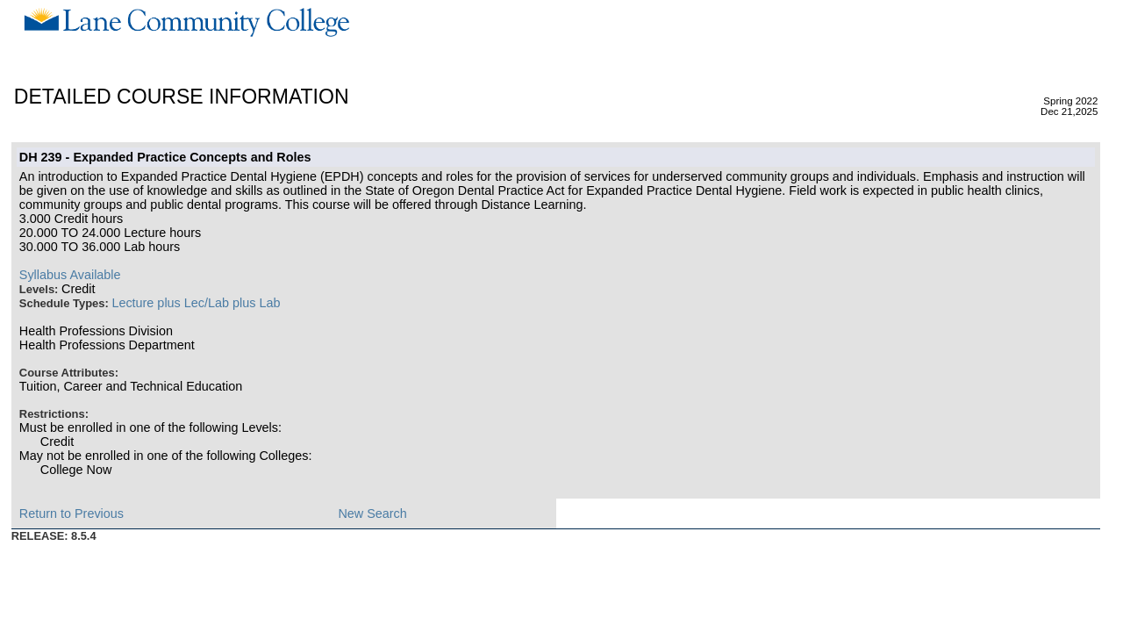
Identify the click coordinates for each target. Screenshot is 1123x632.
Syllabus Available (70, 275)
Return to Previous (71, 513)
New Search (372, 513)
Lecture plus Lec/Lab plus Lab (195, 303)
